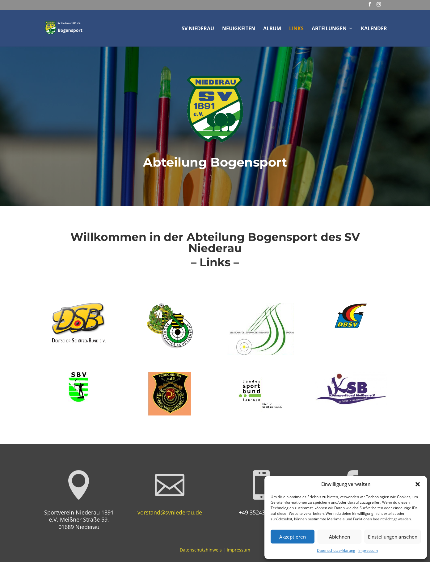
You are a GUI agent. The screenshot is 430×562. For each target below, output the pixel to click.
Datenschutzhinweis (201, 550)
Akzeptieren (292, 537)
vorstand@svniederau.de (169, 512)
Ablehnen (339, 537)
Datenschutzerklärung (336, 550)
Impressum (368, 550)
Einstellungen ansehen (392, 537)
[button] (418, 484)
